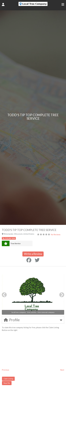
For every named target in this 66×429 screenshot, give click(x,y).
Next (62, 370)
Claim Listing (8, 379)
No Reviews (55, 234)
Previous (5, 370)
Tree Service (15, 243)
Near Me (7, 383)
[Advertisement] (22, 408)
